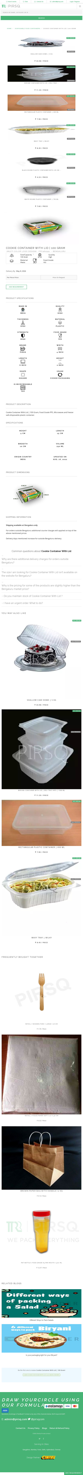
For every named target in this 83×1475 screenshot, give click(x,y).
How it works (11, 1)
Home (9, 28)
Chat (25, 1)
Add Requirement (16, 287)
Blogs (44, 1428)
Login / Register (75, 1)
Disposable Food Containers (27, 28)
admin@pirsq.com (56, 1)
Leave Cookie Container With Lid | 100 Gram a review (41, 1374)
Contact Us (38, 1)
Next (75, 228)
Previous (7, 228)
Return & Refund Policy (59, 1428)
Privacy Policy (34, 1428)
